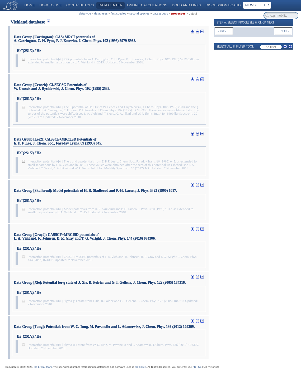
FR (194, 366)
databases (101, 13)
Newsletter (257, 5)
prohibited (140, 366)
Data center (110, 5)
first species (118, 13)
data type (85, 13)
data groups (160, 13)
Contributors (80, 5)
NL (199, 366)
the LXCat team (43, 366)
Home (30, 5)
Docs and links (186, 5)
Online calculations (147, 5)
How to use (50, 5)
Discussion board (223, 5)
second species (139, 13)
